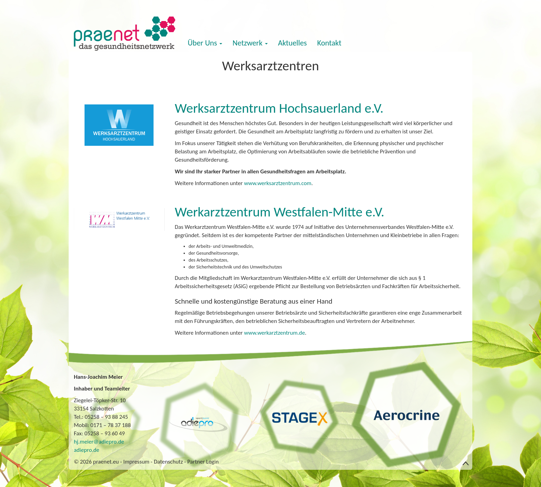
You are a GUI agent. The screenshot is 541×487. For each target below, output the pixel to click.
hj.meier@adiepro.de (99, 441)
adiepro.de (86, 450)
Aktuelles (292, 43)
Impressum (136, 461)
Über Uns (205, 43)
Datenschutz (168, 461)
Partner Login (203, 461)
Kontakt (329, 43)
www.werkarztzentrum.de (274, 332)
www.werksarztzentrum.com (277, 183)
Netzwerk (250, 43)
